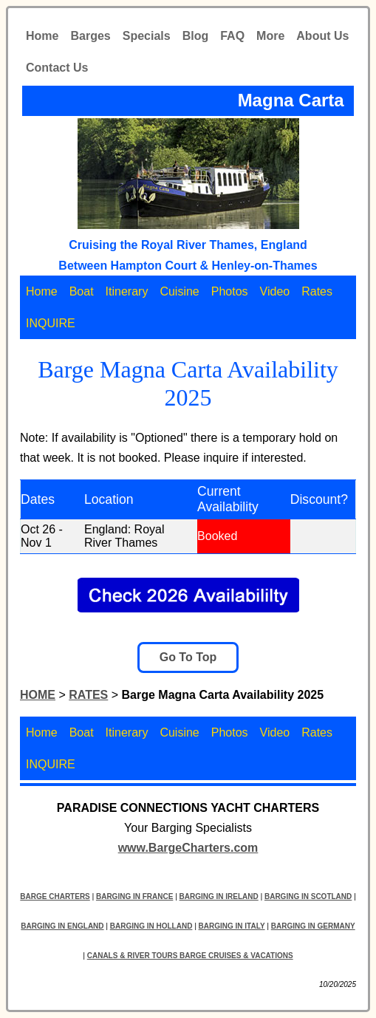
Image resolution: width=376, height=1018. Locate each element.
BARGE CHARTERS (54, 896)
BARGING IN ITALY (232, 926)
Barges (90, 36)
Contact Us (57, 67)
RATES (88, 695)
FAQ (232, 36)
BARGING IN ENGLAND (62, 926)
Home (42, 36)
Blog (195, 36)
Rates (316, 291)
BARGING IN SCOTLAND (308, 896)
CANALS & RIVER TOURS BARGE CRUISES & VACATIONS (190, 956)
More (270, 36)
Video (275, 291)
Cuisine (179, 291)
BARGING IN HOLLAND (151, 926)
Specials (147, 36)
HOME (37, 695)
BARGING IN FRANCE (134, 896)
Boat (81, 291)
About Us (322, 36)
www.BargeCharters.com (188, 847)
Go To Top (188, 657)
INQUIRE (50, 323)
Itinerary (127, 291)
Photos (229, 291)
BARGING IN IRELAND (219, 896)
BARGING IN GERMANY (313, 926)
